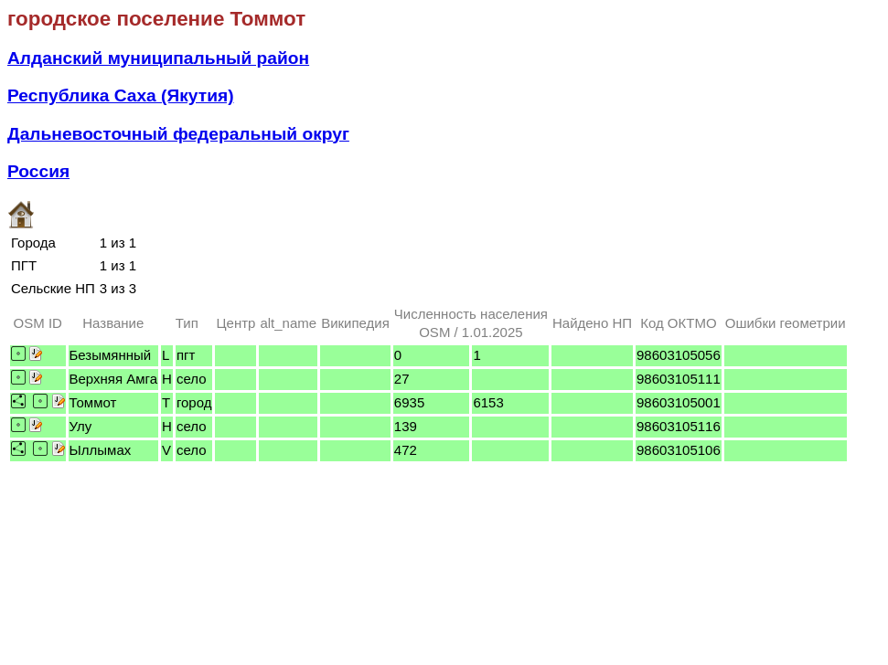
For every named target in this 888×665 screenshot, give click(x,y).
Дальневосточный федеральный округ (178, 133)
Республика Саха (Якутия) (120, 95)
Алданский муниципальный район (158, 58)
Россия (38, 171)
